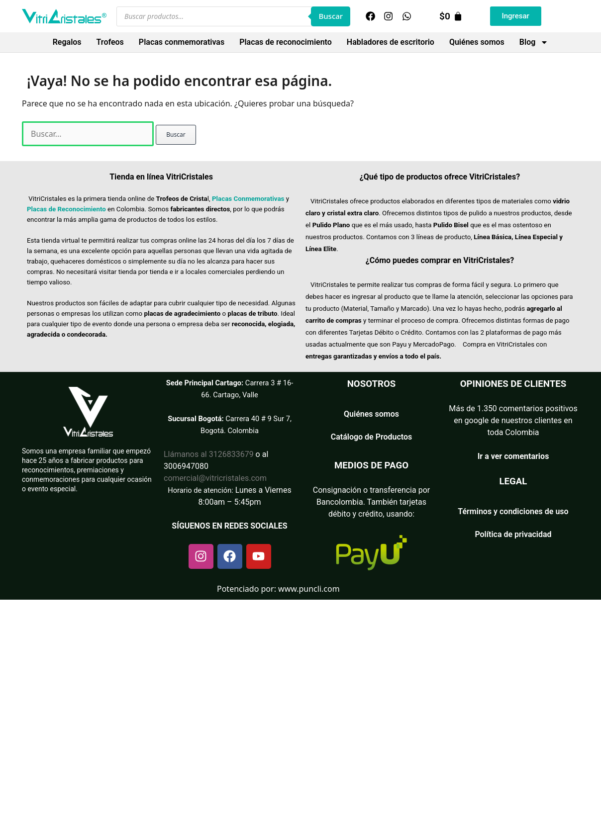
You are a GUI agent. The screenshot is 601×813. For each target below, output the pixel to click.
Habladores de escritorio (390, 42)
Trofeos (110, 42)
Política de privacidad (513, 534)
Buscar (330, 16)
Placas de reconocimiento (285, 42)
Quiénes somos (476, 42)
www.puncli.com (309, 588)
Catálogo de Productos (371, 437)
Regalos (67, 42)
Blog (533, 42)
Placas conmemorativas (181, 42)
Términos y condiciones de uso (513, 511)
